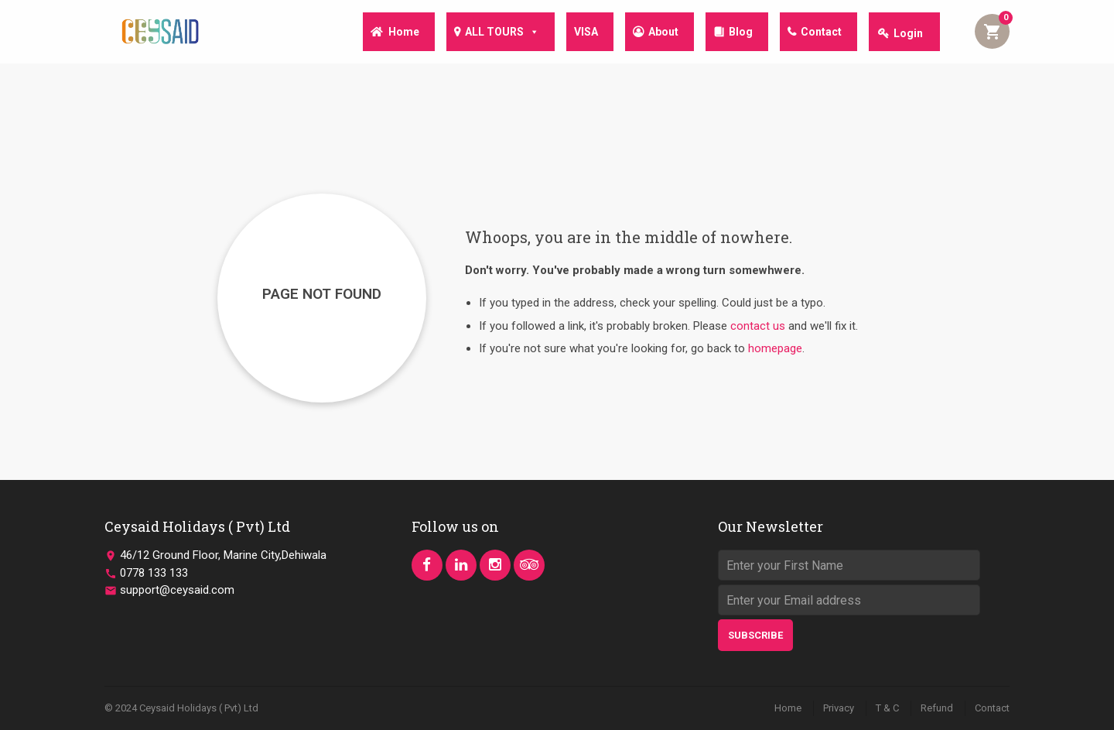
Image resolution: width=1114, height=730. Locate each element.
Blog (736, 33)
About (656, 33)
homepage (775, 348)
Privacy (838, 708)
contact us (757, 326)
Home (386, 33)
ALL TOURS (488, 32)
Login (908, 33)
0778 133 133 (154, 573)
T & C (887, 708)
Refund (937, 708)
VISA (575, 33)
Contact (819, 33)
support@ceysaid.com (177, 590)
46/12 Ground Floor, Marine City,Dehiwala (223, 555)
